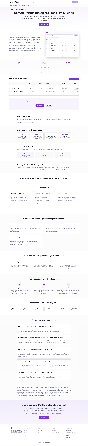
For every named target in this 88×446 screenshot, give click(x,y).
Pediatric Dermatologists (70, 432)
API (25, 435)
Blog (47, 2)
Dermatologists (69, 430)
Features (26, 430)
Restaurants (68, 433)
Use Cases (37, 2)
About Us (40, 430)
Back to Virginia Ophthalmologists (17, 9)
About (43, 2)
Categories (25, 2)
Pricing (32, 2)
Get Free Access (39, 105)
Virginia (23, 5)
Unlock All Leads (74, 78)
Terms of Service (55, 432)
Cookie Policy (54, 433)
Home (11, 5)
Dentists (67, 435)
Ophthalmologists (16, 5)
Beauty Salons (68, 437)
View (76, 85)
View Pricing (49, 105)
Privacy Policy (55, 430)
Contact (39, 433)
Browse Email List (44, 24)
